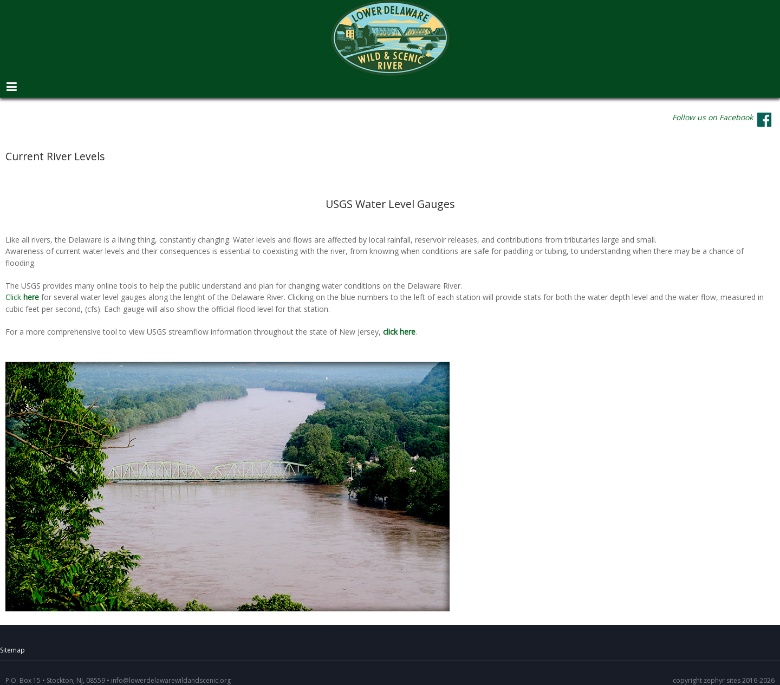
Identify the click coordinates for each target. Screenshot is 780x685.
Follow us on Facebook (712, 117)
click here (399, 332)
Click (23, 297)
